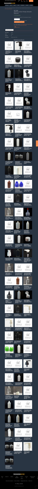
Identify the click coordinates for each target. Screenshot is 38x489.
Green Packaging (16, 477)
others (31, 5)
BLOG (22, 1)
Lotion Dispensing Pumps (24, 24)
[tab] (9, 30)
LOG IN (24, 1)
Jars (11, 5)
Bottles (7, 5)
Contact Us (26, 477)
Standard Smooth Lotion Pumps (22, 25)
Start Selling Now (31, 1)
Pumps (27, 5)
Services (11, 476)
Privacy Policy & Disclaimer (9, 480)
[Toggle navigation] (33, 3)
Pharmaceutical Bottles (32, 477)
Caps (18, 5)
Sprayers (22, 5)
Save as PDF (17, 27)
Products (6, 476)
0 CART (27, 1)
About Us (2, 477)
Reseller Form (30, 480)
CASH (15, 0)
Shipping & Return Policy (24, 480)
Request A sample (21, 477)
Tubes (14, 5)
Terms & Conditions (17, 480)
